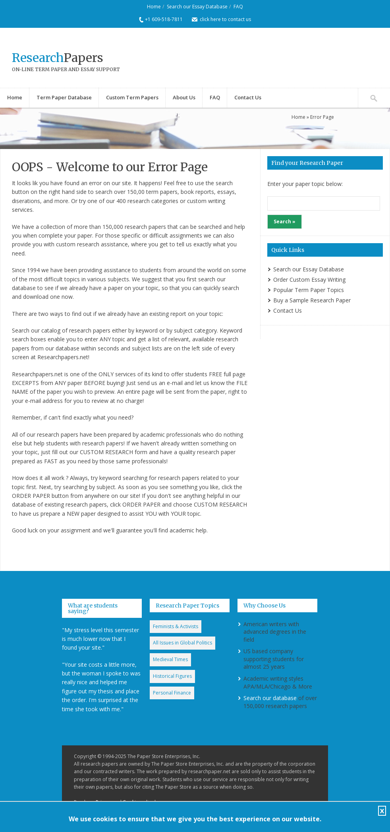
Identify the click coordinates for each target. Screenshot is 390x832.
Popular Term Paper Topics (308, 290)
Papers (57, 57)
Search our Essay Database (197, 6)
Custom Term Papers (132, 97)
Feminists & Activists (175, 626)
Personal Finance (172, 692)
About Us (184, 97)
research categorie (151, 201)
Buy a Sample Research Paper (312, 300)
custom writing (206, 201)
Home (154, 6)
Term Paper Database (64, 97)
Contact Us (247, 97)
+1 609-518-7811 (164, 19)
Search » (284, 221)
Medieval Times (170, 659)
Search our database (270, 698)
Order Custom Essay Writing (309, 279)
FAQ (238, 6)
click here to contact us (225, 19)
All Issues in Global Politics (182, 642)
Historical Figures (172, 676)
